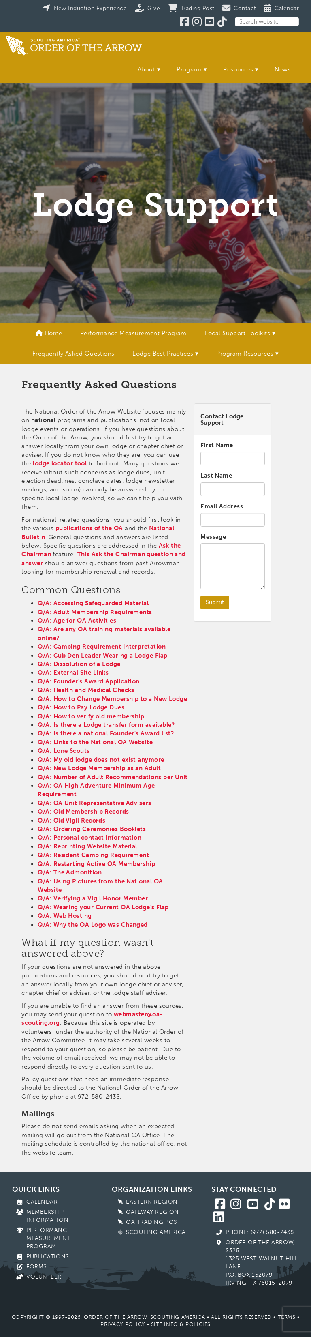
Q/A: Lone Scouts (63, 750)
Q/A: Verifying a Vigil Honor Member (93, 898)
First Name (216, 445)
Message (213, 536)
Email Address (221, 506)
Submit (215, 602)
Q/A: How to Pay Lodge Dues (81, 707)
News (283, 69)
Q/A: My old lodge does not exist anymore (101, 759)
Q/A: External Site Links (73, 672)
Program (189, 69)
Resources (238, 69)
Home (49, 333)
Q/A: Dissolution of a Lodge (79, 664)
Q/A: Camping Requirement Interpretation (102, 646)
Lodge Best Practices (162, 353)
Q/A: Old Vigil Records (71, 820)
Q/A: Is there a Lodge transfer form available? (106, 724)
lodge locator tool (60, 463)
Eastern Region (152, 1201)
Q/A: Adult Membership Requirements (95, 612)
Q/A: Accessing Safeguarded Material (93, 603)
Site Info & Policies (181, 1324)
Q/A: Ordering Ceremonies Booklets (92, 829)
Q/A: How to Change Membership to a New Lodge (112, 699)
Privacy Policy (122, 1324)
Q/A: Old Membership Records (83, 811)
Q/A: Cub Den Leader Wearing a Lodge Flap (102, 655)
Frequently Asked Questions (73, 353)
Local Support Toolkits (237, 333)
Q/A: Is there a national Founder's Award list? (106, 733)
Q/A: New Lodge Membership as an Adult (99, 768)
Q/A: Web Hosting (65, 915)
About (146, 69)
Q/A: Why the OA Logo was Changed (92, 924)
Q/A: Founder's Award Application (88, 681)
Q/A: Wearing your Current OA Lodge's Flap (103, 907)
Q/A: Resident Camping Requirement (93, 855)
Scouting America (156, 1232)
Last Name (216, 475)
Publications (47, 1256)
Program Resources (244, 353)
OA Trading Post (153, 1222)
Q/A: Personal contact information (89, 837)
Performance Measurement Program (133, 333)
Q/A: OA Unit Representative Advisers (94, 803)
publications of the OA (89, 528)
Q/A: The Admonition (70, 872)
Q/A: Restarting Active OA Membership (96, 864)
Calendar (42, 1201)
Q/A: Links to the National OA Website (95, 742)
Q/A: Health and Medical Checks (86, 690)
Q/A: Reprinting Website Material (87, 846)
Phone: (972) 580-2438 (260, 1232)
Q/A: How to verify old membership (91, 716)
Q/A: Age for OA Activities (77, 620)
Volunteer (44, 1276)
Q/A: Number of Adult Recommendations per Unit (112, 777)
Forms (36, 1266)
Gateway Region (152, 1211)
